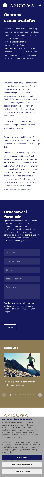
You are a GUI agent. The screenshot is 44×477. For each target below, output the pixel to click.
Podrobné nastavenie (22, 464)
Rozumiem (22, 457)
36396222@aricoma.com (28, 140)
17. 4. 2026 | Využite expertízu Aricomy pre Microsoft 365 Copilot (20, 383)
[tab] (10, 395)
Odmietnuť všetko (22, 471)
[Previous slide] (4, 395)
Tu (5, 238)
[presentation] (18, 319)
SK (39, 5)
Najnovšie (11, 347)
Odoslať (10, 327)
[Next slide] (40, 395)
